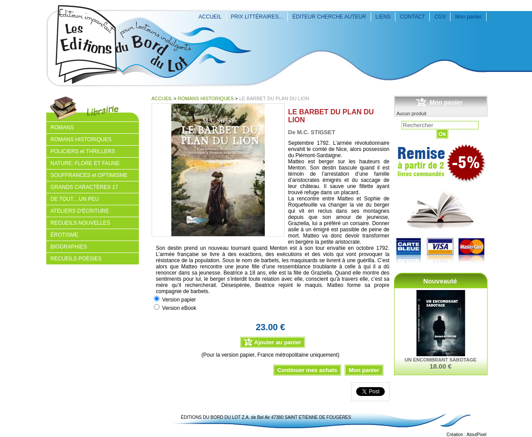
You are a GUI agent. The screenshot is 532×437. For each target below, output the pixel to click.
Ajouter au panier (277, 342)
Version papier (179, 300)
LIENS (383, 17)
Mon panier (468, 17)
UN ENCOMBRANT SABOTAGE (440, 359)
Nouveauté (440, 281)
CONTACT (412, 17)
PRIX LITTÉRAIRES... (257, 17)
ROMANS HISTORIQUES (206, 98)
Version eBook (179, 308)
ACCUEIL (210, 17)
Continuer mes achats (307, 370)
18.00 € (440, 366)
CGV (440, 17)
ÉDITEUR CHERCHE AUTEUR (329, 17)
